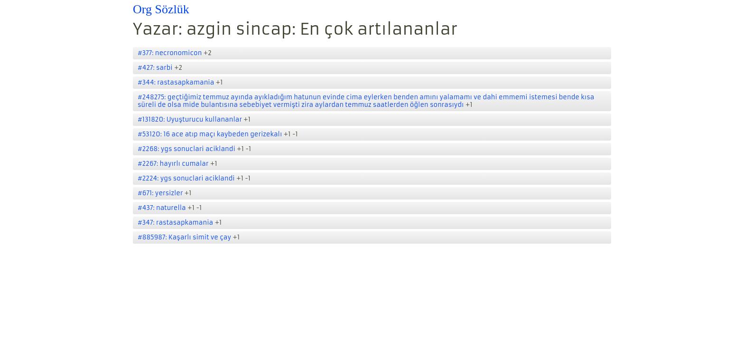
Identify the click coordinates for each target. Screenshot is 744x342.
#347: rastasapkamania (175, 222)
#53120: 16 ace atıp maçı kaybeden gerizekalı (210, 134)
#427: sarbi (155, 68)
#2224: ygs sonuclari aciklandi (186, 178)
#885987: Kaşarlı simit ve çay (184, 237)
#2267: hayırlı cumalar (173, 164)
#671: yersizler (160, 193)
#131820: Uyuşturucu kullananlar (190, 119)
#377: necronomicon (170, 53)
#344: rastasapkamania (176, 82)
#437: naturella (162, 208)
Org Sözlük (161, 9)
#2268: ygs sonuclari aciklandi (186, 149)
